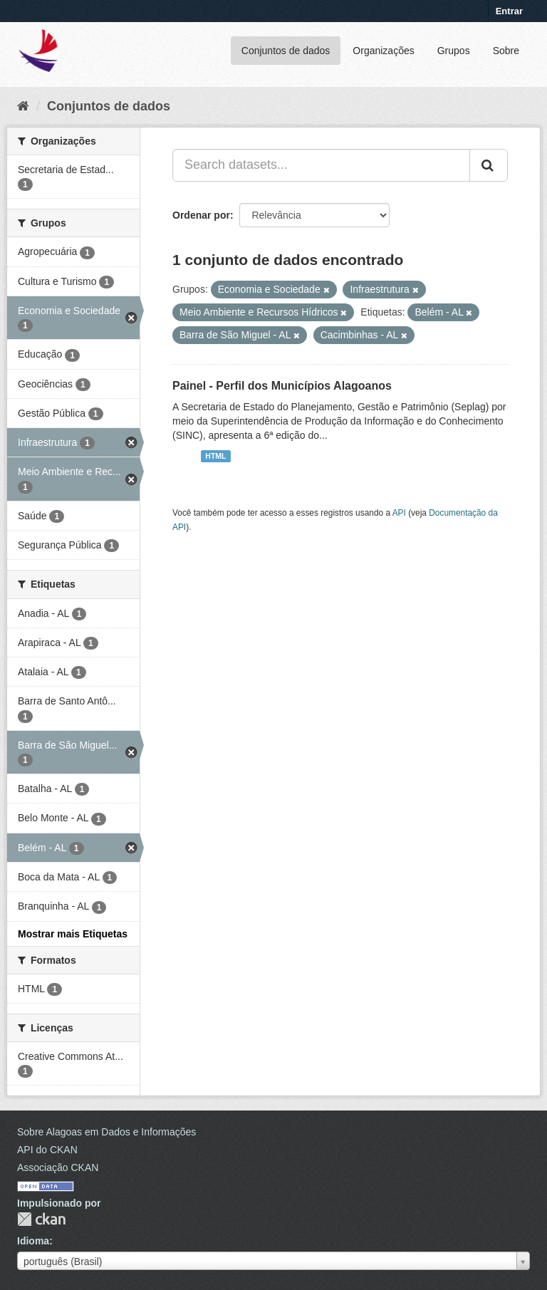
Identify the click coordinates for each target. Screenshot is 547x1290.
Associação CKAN (57, 1167)
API (399, 513)
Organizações (383, 50)
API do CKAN (47, 1149)
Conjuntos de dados (285, 50)
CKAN (41, 1219)
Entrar (509, 11)
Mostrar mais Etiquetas (72, 934)
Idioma (33, 1241)
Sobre (506, 50)
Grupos (453, 50)
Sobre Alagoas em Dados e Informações (106, 1132)
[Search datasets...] (321, 165)
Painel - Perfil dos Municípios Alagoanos (282, 386)
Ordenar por (201, 215)
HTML (215, 456)
